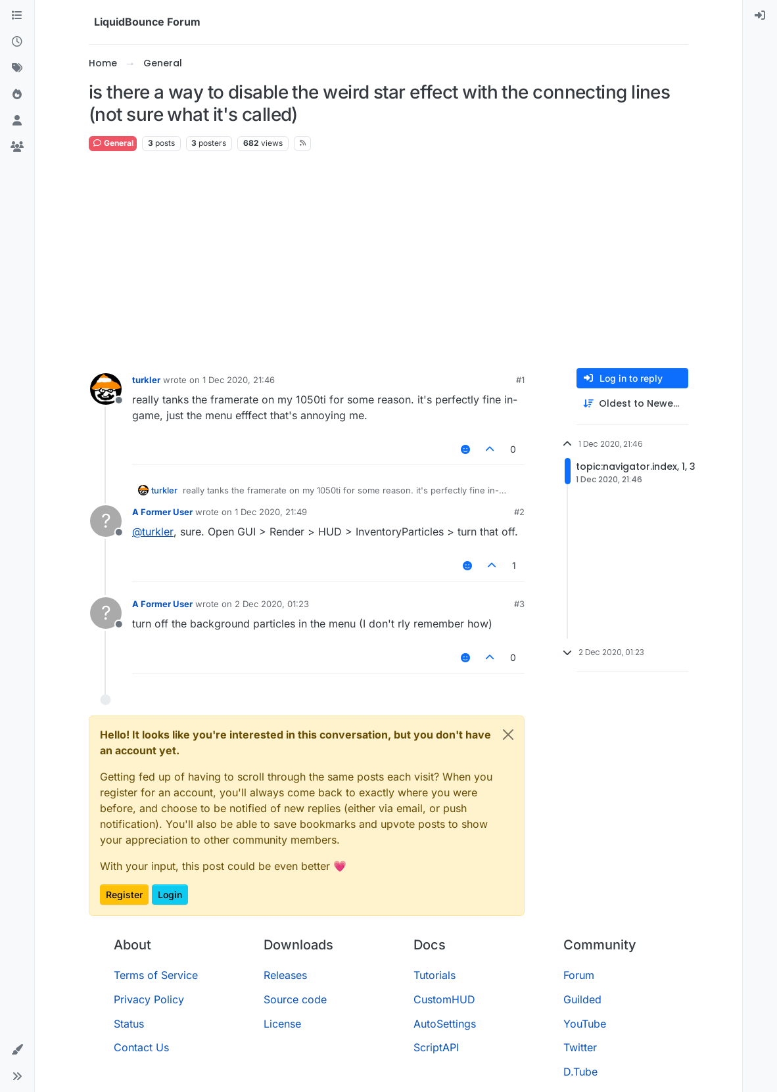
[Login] (760, 15)
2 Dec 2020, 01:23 (272, 604)
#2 (519, 512)
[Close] (508, 734)
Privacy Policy (149, 999)
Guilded (582, 999)
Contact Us (141, 1047)
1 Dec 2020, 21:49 (271, 512)
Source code (295, 999)
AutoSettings (444, 1023)
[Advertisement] (388, 260)
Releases (285, 975)
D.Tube (580, 1071)
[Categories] (17, 15)
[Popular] (17, 94)
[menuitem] (760, 15)
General (112, 143)
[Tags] (17, 68)
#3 (519, 604)
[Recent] (17, 42)
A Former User (162, 512)
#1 (520, 380)
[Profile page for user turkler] (106, 389)
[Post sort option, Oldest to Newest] (632, 404)
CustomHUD (444, 999)
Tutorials (434, 975)
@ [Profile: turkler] (153, 531)
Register (124, 894)
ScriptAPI (436, 1047)
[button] (17, 1049)
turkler (146, 380)
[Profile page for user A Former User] (106, 521)
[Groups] (17, 147)
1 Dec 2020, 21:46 (238, 380)
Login (170, 894)
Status (129, 1023)
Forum (578, 975)
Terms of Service (156, 975)
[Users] (17, 120)
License (282, 1023)
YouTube (584, 1023)
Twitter (580, 1047)
